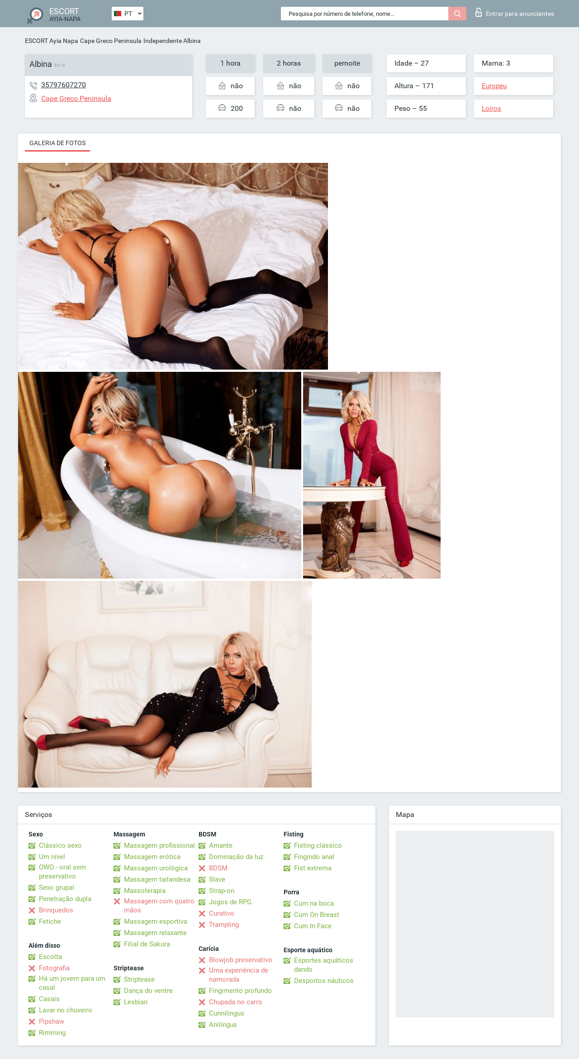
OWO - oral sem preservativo (62, 871)
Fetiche (50, 921)
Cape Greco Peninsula (111, 40)
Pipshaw (51, 1021)
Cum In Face (313, 926)
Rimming (52, 1033)
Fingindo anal (314, 857)
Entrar (514, 12)
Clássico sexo (60, 845)
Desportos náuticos (324, 981)
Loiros (491, 108)
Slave (217, 879)
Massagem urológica (156, 868)
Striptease (139, 979)
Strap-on (221, 891)
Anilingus (223, 1025)
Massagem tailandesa (157, 879)
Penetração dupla (65, 899)
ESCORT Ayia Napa (51, 40)
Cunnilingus (226, 1013)
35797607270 (63, 85)
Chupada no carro (235, 1002)
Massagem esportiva (155, 921)
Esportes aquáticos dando (323, 965)
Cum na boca (314, 903)
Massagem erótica (152, 857)
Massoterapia (145, 891)
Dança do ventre (148, 991)
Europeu (494, 86)
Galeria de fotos (57, 143)
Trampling (224, 925)
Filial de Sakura (147, 944)
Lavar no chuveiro (65, 1010)
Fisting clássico (318, 845)
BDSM (218, 868)
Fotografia (54, 968)
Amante (221, 845)
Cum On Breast (316, 915)
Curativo (221, 913)
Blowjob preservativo (240, 960)
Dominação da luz (236, 857)
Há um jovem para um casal (72, 983)
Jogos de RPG (230, 902)
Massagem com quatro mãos (159, 905)
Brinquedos (56, 910)
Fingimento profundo (240, 991)
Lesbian (135, 1002)
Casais (49, 999)
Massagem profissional (159, 845)
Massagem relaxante (155, 933)
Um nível (52, 857)
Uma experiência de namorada (238, 974)
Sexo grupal (56, 887)
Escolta (50, 957)
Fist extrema (313, 868)
